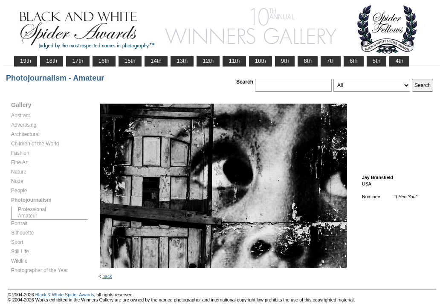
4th (399, 61)
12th (208, 61)
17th (77, 61)
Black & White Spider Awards (64, 294)
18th (51, 61)
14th (156, 61)
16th (104, 61)
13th (182, 61)
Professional (32, 209)
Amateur (27, 216)
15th (130, 61)
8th (307, 61)
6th (353, 61)
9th (285, 61)
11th (234, 61)
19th (25, 61)
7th (330, 61)
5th (376, 61)
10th (260, 61)
